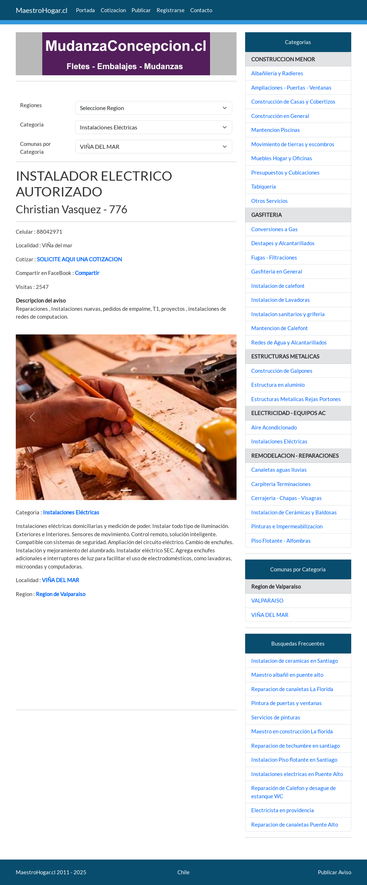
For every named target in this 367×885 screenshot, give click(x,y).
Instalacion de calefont (278, 285)
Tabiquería (263, 186)
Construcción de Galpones (282, 370)
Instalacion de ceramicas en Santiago (294, 660)
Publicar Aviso (334, 872)
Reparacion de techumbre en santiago (295, 745)
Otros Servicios (269, 201)
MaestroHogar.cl (41, 10)
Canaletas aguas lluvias (279, 469)
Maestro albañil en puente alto (287, 674)
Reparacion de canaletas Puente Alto (294, 824)
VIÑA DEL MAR (60, 580)
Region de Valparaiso (60, 594)
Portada (85, 10)
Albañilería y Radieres (277, 73)
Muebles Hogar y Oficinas (281, 158)
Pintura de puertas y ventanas (286, 703)
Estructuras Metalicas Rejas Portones (296, 399)
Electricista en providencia (282, 810)
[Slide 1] (126, 490)
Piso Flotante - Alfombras (281, 540)
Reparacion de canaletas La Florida (292, 689)
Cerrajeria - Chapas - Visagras (286, 498)
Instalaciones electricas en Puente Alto (297, 774)
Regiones (31, 105)
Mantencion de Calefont (279, 328)
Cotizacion (113, 10)
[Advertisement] (126, 654)
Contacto (201, 10)
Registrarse (171, 10)
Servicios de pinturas (275, 717)
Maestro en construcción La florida (292, 731)
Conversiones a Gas (274, 229)
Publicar (141, 10)
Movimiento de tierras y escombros (292, 144)
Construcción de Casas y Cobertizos (293, 101)
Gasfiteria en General (276, 271)
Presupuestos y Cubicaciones (285, 172)
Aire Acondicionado (274, 427)
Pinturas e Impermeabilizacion (287, 526)
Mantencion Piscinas (275, 130)
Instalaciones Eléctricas (71, 512)
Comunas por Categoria (35, 148)
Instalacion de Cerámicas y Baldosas (294, 512)
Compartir (87, 273)
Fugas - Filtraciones (274, 257)
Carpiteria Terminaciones (281, 484)
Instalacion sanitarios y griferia (288, 314)
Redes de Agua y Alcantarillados (289, 342)
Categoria (32, 124)
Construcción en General (280, 116)
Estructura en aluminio (278, 384)
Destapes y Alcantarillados (283, 243)
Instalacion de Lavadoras (280, 299)
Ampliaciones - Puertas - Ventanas (291, 87)
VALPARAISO (267, 600)
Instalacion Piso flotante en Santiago (294, 759)
